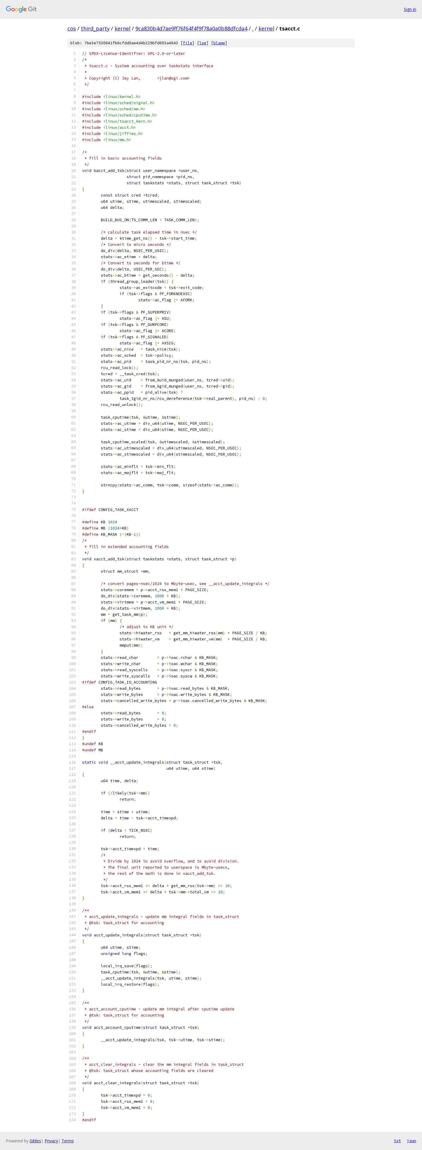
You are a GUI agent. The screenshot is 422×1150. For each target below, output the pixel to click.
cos (71, 28)
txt (397, 1140)
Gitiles (35, 1141)
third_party (95, 28)
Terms (68, 1141)
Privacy (51, 1141)
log (202, 42)
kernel (122, 28)
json (411, 1140)
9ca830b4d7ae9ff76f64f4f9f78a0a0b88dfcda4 (191, 28)
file (187, 42)
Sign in (410, 9)
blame (219, 42)
